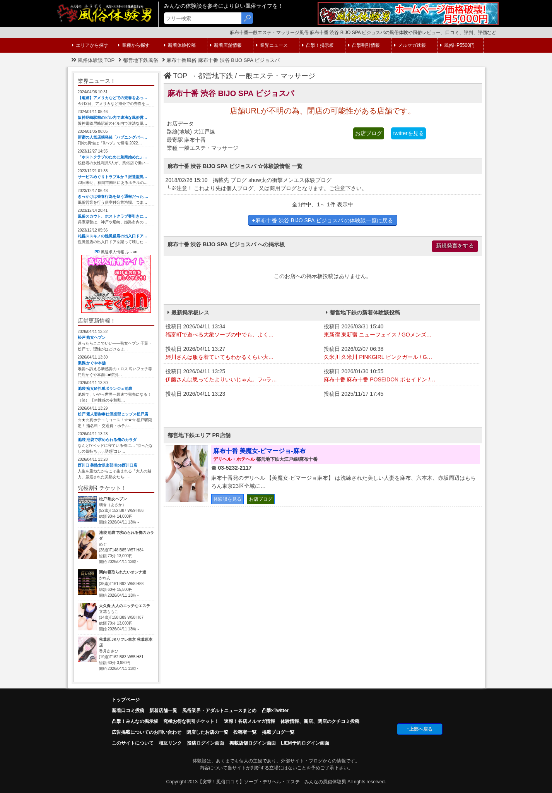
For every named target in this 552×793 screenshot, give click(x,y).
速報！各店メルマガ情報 (249, 721)
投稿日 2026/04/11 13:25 (243, 376)
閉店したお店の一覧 (207, 732)
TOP (176, 76)
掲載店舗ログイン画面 (252, 743)
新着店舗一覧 (163, 710)
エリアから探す (90, 45)
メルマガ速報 (410, 45)
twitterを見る (408, 133)
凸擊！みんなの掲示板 (135, 721)
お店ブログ (368, 133)
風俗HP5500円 (457, 45)
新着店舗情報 (226, 45)
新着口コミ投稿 (128, 710)
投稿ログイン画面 (205, 743)
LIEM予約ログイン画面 (305, 743)
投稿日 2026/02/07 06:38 (401, 353)
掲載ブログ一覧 (278, 732)
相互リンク (170, 743)
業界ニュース (272, 45)
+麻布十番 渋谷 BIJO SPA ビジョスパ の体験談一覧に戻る (322, 220)
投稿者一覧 (244, 732)
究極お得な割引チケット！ (191, 721)
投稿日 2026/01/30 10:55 (401, 376)
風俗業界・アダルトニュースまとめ (219, 710)
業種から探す (134, 45)
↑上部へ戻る (419, 729)
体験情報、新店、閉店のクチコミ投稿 (319, 721)
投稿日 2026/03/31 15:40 (401, 331)
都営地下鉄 (215, 76)
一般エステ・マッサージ (277, 76)
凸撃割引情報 (364, 45)
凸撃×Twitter (275, 710)
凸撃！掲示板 (318, 45)
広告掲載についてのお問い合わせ (146, 732)
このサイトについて (133, 743)
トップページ (126, 699)
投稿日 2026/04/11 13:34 (243, 331)
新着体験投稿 (180, 45)
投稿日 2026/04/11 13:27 (243, 353)
